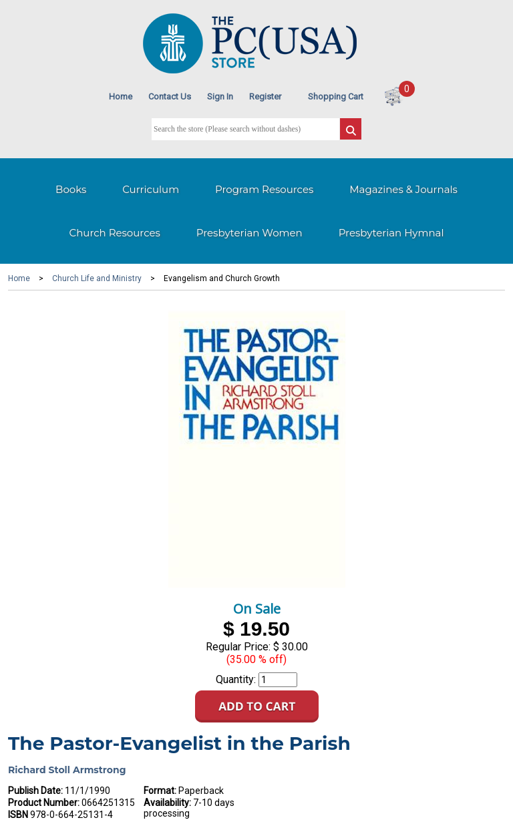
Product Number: (43, 802)
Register (265, 96)
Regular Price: (238, 646)
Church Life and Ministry (97, 278)
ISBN (18, 814)
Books (70, 189)
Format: (160, 790)
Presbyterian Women (249, 232)
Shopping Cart (335, 96)
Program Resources (264, 189)
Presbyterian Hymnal (391, 232)
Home (120, 96)
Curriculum (150, 189)
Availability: (167, 802)
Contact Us (169, 96)
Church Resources (114, 232)
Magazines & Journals (403, 189)
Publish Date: (35, 790)
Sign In (220, 96)
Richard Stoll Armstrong (67, 770)
